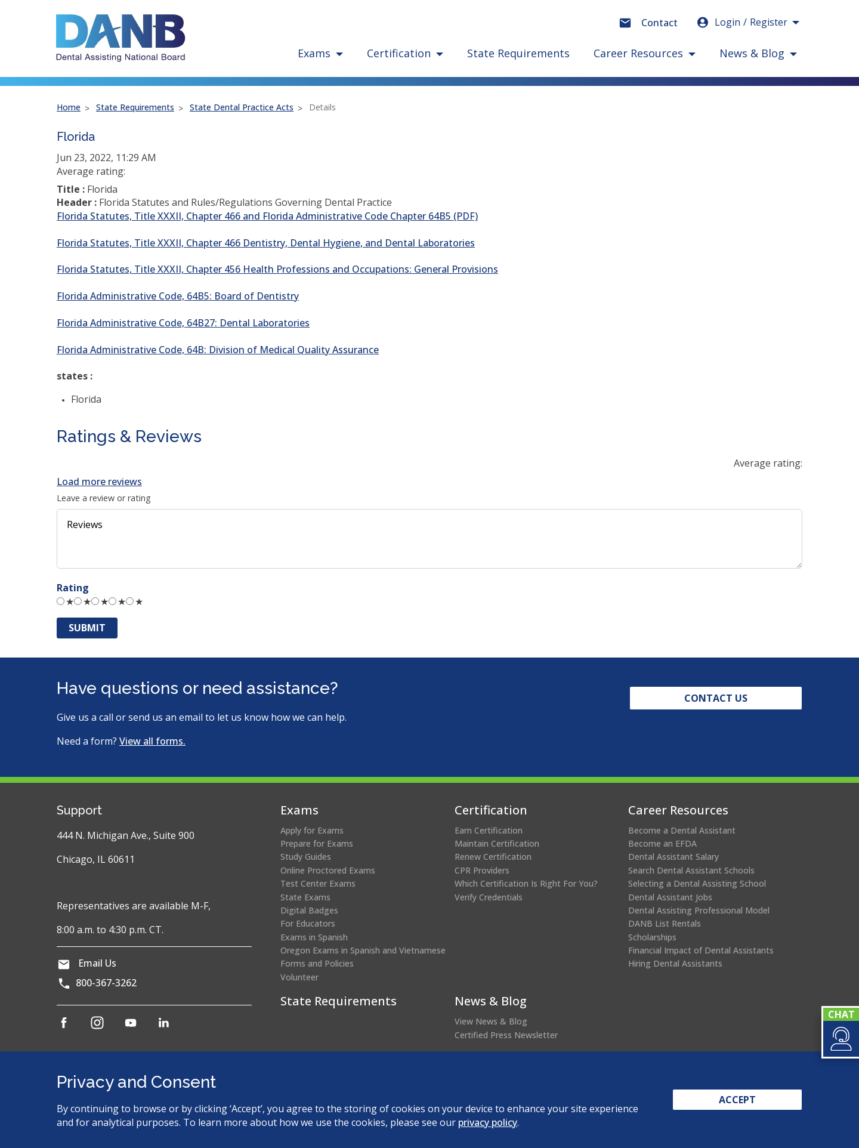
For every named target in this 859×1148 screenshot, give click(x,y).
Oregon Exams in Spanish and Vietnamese (363, 950)
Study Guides (305, 856)
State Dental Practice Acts (241, 107)
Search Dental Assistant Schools (691, 870)
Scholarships (652, 937)
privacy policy (487, 1122)
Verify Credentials (489, 897)
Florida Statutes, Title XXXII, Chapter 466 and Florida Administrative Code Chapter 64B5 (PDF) (267, 216)
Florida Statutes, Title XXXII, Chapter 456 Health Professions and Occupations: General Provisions (277, 269)
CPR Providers (482, 870)
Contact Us (715, 698)
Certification (491, 810)
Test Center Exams (318, 883)
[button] (840, 1038)
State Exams (305, 897)
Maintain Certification (497, 843)
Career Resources (678, 810)
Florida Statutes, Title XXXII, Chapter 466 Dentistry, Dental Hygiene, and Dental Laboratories (266, 242)
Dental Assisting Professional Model (699, 910)
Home (69, 107)
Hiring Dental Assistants (675, 963)
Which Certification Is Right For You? (526, 883)
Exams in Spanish (314, 937)
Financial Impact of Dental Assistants (701, 950)
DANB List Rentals (664, 923)
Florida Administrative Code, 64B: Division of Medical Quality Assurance (218, 349)
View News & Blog (491, 1021)
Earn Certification (489, 830)
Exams (299, 810)
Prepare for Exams (316, 843)
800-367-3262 (106, 982)
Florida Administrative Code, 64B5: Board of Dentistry (178, 296)
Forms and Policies (317, 963)
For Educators (307, 923)
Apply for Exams (312, 830)
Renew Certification (493, 856)
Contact (659, 22)
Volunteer (299, 977)
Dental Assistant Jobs (670, 897)
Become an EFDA (662, 843)
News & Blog (491, 1001)
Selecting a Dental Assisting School (697, 883)
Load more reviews (99, 481)
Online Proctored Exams (327, 870)
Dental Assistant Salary (673, 856)
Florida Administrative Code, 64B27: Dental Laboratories (183, 322)
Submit (87, 627)
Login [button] (741, 22)
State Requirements (518, 53)
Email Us (97, 963)
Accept (737, 1099)
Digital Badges (309, 910)
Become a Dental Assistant (682, 830)
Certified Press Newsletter (506, 1035)
